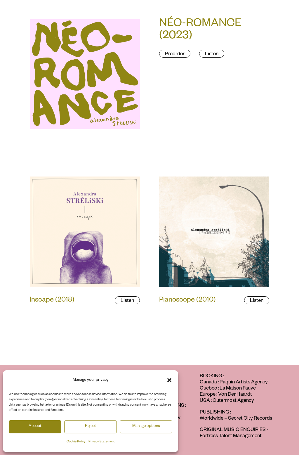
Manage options (146, 426)
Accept (35, 426)
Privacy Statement (101, 442)
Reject (90, 426)
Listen (211, 54)
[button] (169, 380)
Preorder (175, 54)
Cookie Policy (76, 442)
